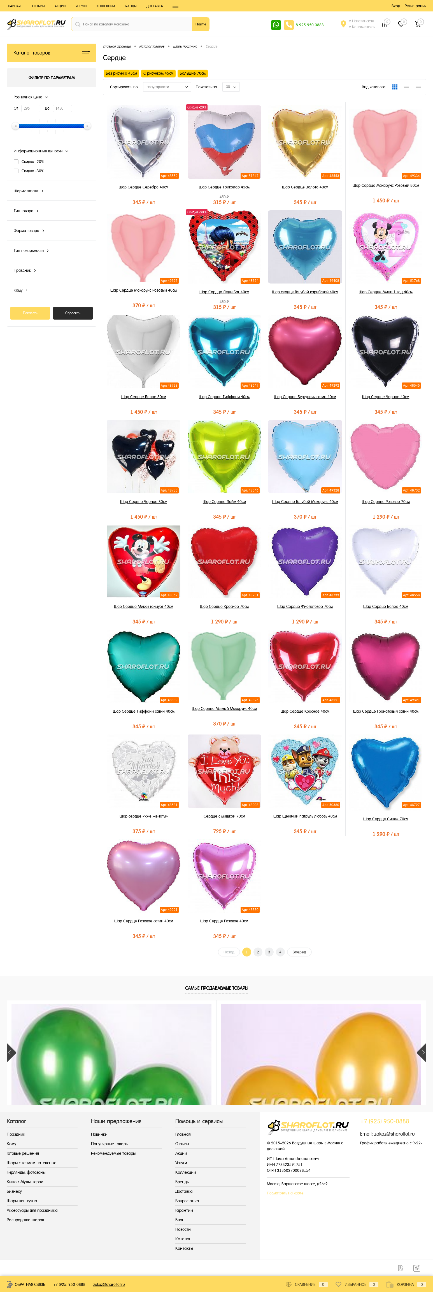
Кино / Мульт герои (25, 1181)
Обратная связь (26, 1284)
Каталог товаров (51, 53)
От (16, 108)
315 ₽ (224, 202)
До (47, 108)
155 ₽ (132, 1101)
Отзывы (38, 6)
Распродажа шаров (25, 1219)
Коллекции (106, 6)
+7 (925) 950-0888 (69, 1284)
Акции (60, 6)
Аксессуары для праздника (32, 1210)
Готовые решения (23, 1153)
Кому (11, 1143)
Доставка (154, 6)
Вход (396, 6)
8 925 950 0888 (310, 25)
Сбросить (72, 313)
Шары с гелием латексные (31, 1162)
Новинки (99, 1134)
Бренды (130, 6)
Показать (30, 313)
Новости (183, 1229)
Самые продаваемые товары (216, 988)
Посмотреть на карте (285, 1193)
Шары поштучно (22, 1200)
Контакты (184, 1248)
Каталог (182, 1238)
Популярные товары (109, 1143)
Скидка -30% (33, 171)
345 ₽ (143, 202)
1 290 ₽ (386, 517)
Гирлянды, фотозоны (26, 1172)
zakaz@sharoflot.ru (394, 1134)
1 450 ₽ (386, 200)
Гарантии (184, 1210)
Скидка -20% (33, 161)
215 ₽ (48, 1101)
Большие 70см (193, 73)
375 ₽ (143, 831)
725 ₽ (224, 831)
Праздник (16, 1134)
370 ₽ (143, 305)
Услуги (81, 6)
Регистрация (415, 6)
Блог (179, 1219)
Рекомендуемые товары (113, 1153)
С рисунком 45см (158, 73)
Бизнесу (14, 1191)
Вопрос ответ (187, 1200)
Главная (13, 6)
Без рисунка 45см (121, 73)
